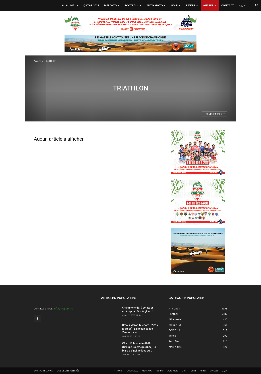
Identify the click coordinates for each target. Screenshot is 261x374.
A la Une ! (70, 5)
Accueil (37, 61)
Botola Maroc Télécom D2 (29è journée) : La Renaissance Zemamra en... (140, 329)
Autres (209, 5)
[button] (256, 5)
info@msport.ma (63, 308)
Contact (227, 5)
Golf (175, 5)
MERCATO (112, 5)
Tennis (192, 5)
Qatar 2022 (91, 5)
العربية (242, 5)
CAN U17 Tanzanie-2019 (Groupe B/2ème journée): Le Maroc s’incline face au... (139, 347)
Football (133, 5)
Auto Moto (156, 5)
